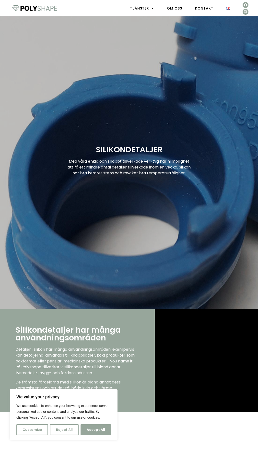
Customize (32, 429)
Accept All (96, 429)
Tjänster (142, 8)
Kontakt (204, 8)
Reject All (64, 429)
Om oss (174, 8)
